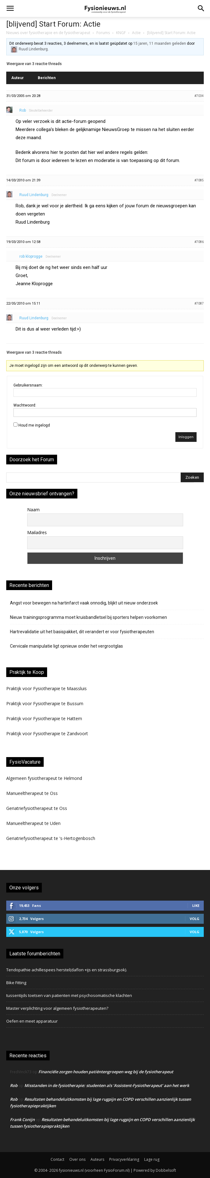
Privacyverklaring (124, 1159)
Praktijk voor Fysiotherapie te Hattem (44, 718)
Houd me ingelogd (34, 425)
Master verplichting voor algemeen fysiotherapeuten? (57, 1008)
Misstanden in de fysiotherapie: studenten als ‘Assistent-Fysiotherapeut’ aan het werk (106, 1085)
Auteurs (97, 1159)
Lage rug (151, 1159)
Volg (194, 918)
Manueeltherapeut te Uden (33, 823)
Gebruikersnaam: (28, 385)
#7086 (199, 242)
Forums (103, 32)
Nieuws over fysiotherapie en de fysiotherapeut (48, 32)
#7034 (199, 96)
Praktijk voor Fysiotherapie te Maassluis (46, 688)
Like (195, 905)
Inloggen (185, 437)
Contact (57, 1159)
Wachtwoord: (24, 405)
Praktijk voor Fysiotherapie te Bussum (44, 703)
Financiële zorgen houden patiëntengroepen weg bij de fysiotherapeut (105, 1071)
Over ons (77, 1159)
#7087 (199, 303)
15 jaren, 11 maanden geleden (159, 43)
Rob (13, 1085)
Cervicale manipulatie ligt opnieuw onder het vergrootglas (66, 646)
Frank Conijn (22, 1119)
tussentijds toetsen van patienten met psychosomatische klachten (69, 995)
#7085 (199, 180)
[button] (10, 8)
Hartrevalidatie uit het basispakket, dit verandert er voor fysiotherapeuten (82, 631)
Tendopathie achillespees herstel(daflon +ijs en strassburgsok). (66, 970)
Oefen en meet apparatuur (32, 1021)
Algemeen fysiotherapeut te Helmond (44, 778)
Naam (33, 510)
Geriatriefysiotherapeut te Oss (36, 808)
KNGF (121, 32)
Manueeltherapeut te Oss (32, 793)
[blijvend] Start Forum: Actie (53, 24)
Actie (136, 32)
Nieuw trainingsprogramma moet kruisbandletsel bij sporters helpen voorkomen (88, 617)
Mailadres (37, 532)
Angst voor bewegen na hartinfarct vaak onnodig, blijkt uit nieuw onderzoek (84, 602)
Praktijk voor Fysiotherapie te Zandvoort (47, 733)
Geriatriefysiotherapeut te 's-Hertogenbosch (50, 838)
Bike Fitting (16, 982)
